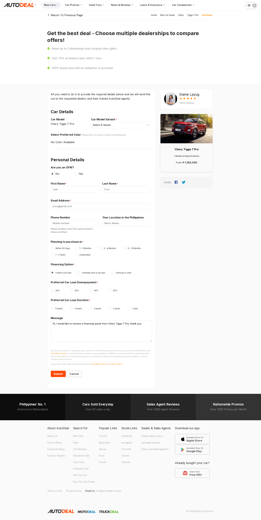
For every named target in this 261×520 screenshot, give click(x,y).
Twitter (125, 454)
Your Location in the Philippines (123, 217)
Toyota (103, 434)
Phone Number (60, 217)
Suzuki (102, 460)
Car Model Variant (103, 119)
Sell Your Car (80, 473)
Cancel (74, 372)
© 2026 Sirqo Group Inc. (200, 509)
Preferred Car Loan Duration (70, 299)
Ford (101, 454)
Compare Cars (81, 466)
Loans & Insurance (154, 4)
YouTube (126, 447)
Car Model (57, 119)
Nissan (102, 447)
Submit (58, 372)
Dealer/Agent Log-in (152, 434)
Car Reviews (80, 447)
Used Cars (97, 4)
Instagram (126, 441)
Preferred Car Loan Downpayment (74, 281)
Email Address (60, 200)
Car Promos (74, 4)
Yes (81, 173)
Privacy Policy (73, 489)
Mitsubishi (104, 441)
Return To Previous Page (65, 15)
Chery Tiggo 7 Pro (187, 149)
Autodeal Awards (150, 441)
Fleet (76, 441)
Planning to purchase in (66, 241)
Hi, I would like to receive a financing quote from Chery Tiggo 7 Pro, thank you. (101, 330)
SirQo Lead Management (154, 447)
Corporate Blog (55, 447)
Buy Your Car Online (84, 480)
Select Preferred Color (66, 134)
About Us (52, 434)
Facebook (126, 434)
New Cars (51, 4)
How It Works (54, 441)
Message (57, 317)
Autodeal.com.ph (58, 351)
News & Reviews (123, 4)
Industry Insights (56, 454)
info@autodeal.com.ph (108, 489)
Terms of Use (54, 489)
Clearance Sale (81, 454)
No (57, 173)
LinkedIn (125, 460)
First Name (58, 183)
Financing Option (62, 263)
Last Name (109, 183)
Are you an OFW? (62, 167)
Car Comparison (184, 4)
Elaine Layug (189, 94)
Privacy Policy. (115, 362)
